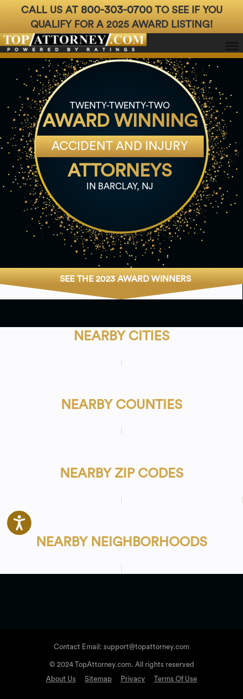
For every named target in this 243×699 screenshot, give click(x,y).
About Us (61, 678)
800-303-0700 (116, 9)
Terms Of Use (175, 678)
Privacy (133, 678)
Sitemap (98, 678)
